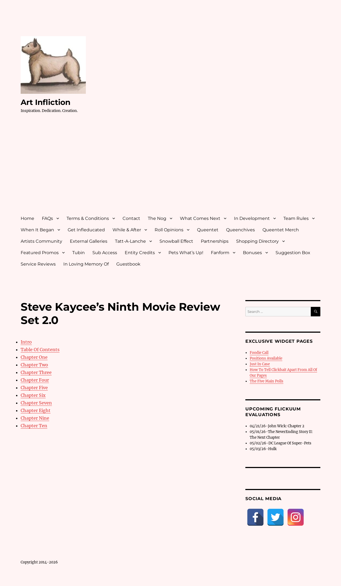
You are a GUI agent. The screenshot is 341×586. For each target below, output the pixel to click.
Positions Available (266, 358)
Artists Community (41, 241)
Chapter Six (33, 395)
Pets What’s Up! (185, 252)
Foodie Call (259, 352)
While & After (126, 229)
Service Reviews (38, 264)
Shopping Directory (257, 241)
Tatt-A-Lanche (130, 241)
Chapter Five (34, 387)
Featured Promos (40, 252)
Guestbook (128, 264)
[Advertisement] (171, 169)
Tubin (78, 252)
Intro (26, 342)
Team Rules (296, 218)
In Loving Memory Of (86, 264)
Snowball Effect (176, 241)
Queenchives (240, 229)
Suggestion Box (293, 252)
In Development (252, 218)
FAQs (47, 218)
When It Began (37, 229)
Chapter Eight (36, 410)
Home (27, 218)
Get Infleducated (86, 229)
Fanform (220, 252)
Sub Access (104, 252)
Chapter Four (35, 380)
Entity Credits (140, 252)
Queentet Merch (280, 229)
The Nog (157, 218)
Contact (131, 218)
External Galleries (88, 241)
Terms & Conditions (88, 218)
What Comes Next (200, 218)
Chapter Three (36, 372)
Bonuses (252, 252)
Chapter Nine (35, 418)
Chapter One (34, 357)
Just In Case (260, 364)
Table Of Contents (40, 349)
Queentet (207, 229)
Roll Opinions (169, 229)
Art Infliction (45, 102)
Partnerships (215, 241)
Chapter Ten (34, 425)
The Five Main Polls (266, 381)
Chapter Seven (36, 403)
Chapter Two (34, 364)
